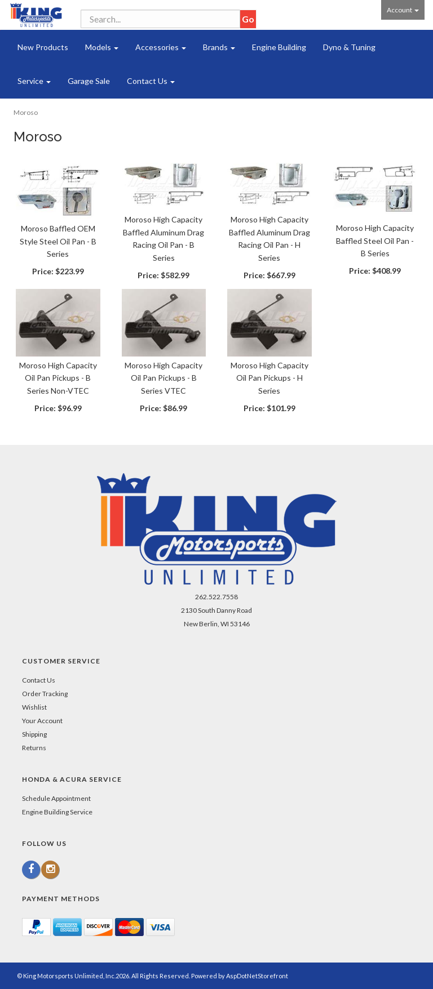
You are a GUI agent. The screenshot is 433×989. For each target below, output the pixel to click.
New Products (42, 47)
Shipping (34, 734)
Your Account (42, 720)
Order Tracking (45, 693)
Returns (34, 747)
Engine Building (279, 47)
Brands (219, 47)
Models (101, 47)
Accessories (160, 47)
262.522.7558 (216, 596)
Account (403, 10)
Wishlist (34, 707)
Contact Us (151, 81)
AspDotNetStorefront (257, 975)
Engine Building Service (57, 812)
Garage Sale (89, 81)
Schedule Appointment (56, 798)
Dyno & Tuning (349, 47)
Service (34, 81)
